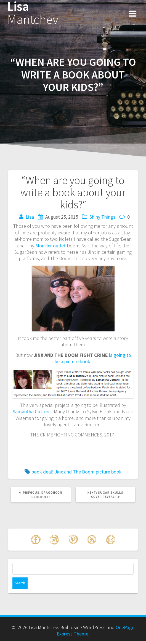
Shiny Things (102, 217)
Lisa (32, 13)
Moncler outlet (50, 245)
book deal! (42, 472)
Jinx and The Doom (75, 472)
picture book (109, 472)
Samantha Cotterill (32, 411)
